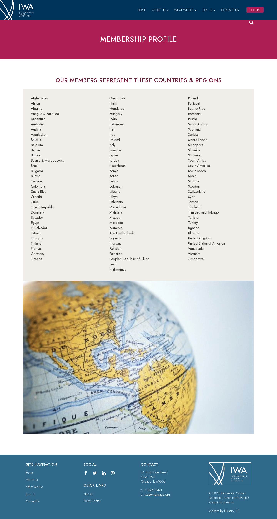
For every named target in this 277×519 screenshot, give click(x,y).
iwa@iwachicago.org (157, 494)
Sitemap (88, 494)
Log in (255, 10)
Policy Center (91, 501)
